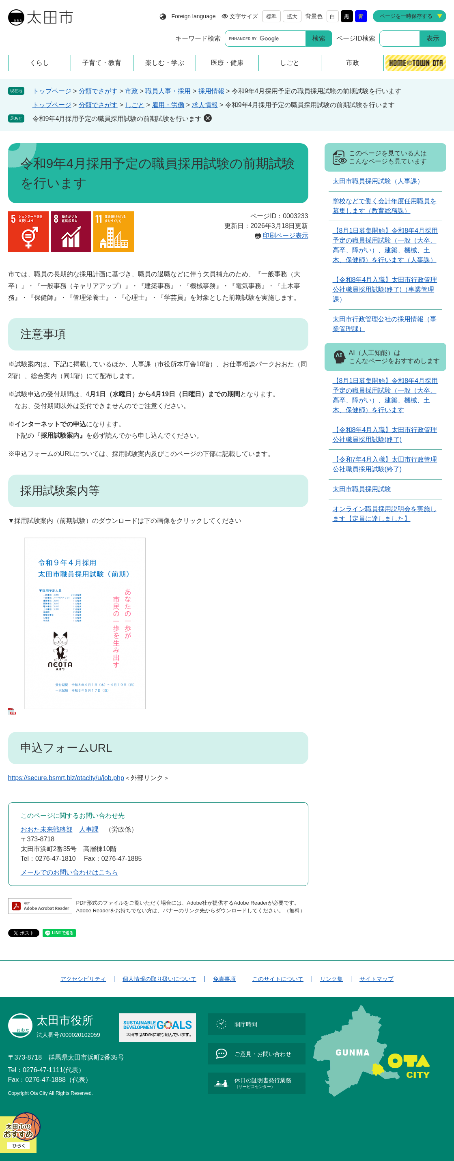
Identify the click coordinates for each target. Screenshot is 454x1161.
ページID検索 (355, 38)
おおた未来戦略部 (47, 829)
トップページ (51, 91)
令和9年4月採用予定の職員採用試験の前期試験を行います (117, 118)
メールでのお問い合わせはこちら (69, 872)
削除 (208, 118)
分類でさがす (98, 91)
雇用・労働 (168, 104)
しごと (134, 104)
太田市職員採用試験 (362, 489)
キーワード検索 (198, 38)
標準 (271, 16)
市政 (131, 91)
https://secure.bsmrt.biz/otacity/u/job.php (66, 777)
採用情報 (211, 91)
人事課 (89, 829)
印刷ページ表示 (285, 235)
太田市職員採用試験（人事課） (378, 181)
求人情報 (205, 104)
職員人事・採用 (168, 91)
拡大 (292, 16)
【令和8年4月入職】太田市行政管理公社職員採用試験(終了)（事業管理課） (385, 289)
